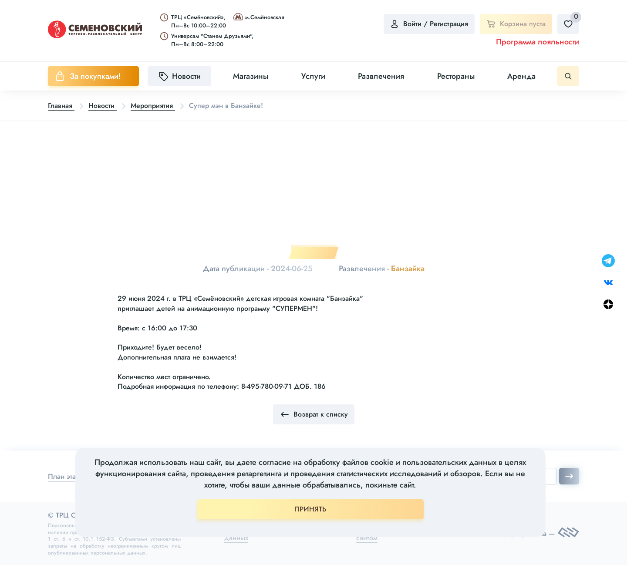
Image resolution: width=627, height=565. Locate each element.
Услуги (313, 76)
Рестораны (456, 76)
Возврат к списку (314, 414)
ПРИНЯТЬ (310, 509)
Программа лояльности (537, 41)
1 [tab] (314, 253)
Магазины (250, 76)
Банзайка (408, 268)
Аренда (521, 76)
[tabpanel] (313, 186)
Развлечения (381, 76)
